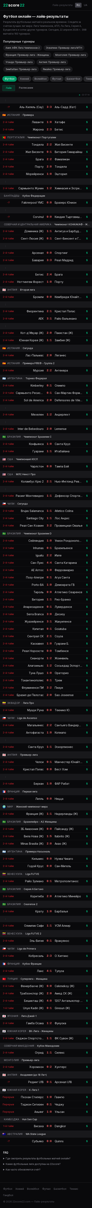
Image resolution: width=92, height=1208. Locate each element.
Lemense (61, 428)
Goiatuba (60, 629)
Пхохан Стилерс (32, 1097)
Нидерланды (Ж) (66, 813)
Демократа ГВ (65, 584)
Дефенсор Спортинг (69, 495)
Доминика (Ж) (34, 231)
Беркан (39, 783)
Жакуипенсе (63, 621)
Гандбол (8, 1195)
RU (78, 5)
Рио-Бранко (63, 599)
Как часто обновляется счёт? (23, 1169)
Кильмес (38, 858)
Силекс (60, 1052)
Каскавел (37, 643)
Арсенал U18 (63, 1082)
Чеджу (59, 1104)
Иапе (58, 555)
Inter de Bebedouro (31, 428)
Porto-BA (38, 584)
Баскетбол (73, 78)
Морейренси (35, 174)
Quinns (59, 1141)
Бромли (38, 297)
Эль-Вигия (37, 940)
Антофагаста (35, 732)
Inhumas (38, 548)
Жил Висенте (64, 144)
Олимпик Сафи (34, 925)
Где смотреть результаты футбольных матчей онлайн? (38, 1158)
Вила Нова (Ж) (34, 836)
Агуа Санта (62, 577)
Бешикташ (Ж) (34, 1000)
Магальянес (35, 725)
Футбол (9, 78)
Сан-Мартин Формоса (70, 393)
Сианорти (37, 658)
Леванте (38, 122)
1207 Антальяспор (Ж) (70, 1000)
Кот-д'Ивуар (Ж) (32, 333)
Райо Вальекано (66, 318)
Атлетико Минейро (68, 896)
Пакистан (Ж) (64, 333)
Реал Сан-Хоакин (32, 525)
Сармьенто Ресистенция (33, 393)
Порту (39, 166)
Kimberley (37, 385)
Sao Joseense (64, 695)
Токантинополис (32, 680)
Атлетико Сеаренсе (68, 592)
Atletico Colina (64, 511)
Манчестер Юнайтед (69, 762)
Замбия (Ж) (62, 340)
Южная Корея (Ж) (31, 340)
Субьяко (38, 1141)
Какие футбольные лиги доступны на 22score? (33, 1164)
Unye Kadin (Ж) (33, 1008)
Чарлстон (37, 466)
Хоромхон (36, 1067)
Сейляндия (36, 540)
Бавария (38, 260)
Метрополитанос (67, 881)
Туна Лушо (36, 673)
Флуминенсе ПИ (33, 687)
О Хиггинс (61, 956)
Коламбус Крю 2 (32, 481)
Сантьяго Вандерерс (69, 725)
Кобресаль (36, 956)
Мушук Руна (35, 710)
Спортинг (61, 252)
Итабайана (62, 451)
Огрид (39, 1052)
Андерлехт (62, 414)
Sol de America (34, 400)
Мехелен (37, 414)
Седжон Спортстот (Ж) (32, 1038)
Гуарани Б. (62, 643)
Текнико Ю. (62, 710)
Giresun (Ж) (62, 1008)
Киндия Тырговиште (69, 217)
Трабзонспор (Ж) (32, 993)
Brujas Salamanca (32, 511)
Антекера (61, 370)
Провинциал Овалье (69, 525)
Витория (38, 599)
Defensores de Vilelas (69, 400)
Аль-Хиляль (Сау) (32, 107)
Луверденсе (63, 606)
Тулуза (59, 971)
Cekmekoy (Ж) (64, 986)
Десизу (60, 614)
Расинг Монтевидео (30, 495)
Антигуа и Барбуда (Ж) (70, 231)
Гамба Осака (35, 1023)
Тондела (38, 144)
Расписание (26, 87)
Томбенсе (62, 651)
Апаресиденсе (33, 606)
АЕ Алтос (37, 570)
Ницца (59, 798)
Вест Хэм (61, 769)
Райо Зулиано (34, 881)
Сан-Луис (37, 562)
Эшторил (61, 174)
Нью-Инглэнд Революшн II (73, 481)
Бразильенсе (64, 548)
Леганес (60, 355)
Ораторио (62, 673)
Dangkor (60, 1126)
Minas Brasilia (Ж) (32, 843)
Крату (39, 911)
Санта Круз (62, 444)
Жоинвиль (62, 658)
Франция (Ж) (35, 813)
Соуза (59, 636)
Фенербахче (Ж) (32, 986)
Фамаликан (62, 159)
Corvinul (38, 217)
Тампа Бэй (62, 466)
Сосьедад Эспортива (70, 665)
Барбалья (61, 911)
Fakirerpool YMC (33, 202)
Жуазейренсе (34, 621)
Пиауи (59, 687)
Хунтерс (61, 1067)
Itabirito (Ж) (62, 836)
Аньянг (39, 1111)
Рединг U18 (36, 1082)
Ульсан (59, 1111)
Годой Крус (36, 866)
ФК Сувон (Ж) (64, 1038)
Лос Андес (62, 518)
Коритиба (37, 896)
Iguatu (40, 555)
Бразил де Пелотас (30, 695)
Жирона (38, 129)
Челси (39, 762)
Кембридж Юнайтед (69, 297)
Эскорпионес (64, 747)
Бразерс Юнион (65, 202)
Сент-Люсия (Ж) (32, 238)
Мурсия (38, 370)
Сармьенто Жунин (31, 188)
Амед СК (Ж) (63, 993)
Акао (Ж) (61, 843)
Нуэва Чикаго (64, 858)
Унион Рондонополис (69, 540)
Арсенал (38, 252)
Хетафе (60, 122)
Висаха (39, 1126)
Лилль (39, 798)
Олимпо (60, 385)
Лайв (9, 87)
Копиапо (60, 732)
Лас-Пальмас (34, 355)
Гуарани (38, 451)
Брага (40, 159)
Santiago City (35, 518)
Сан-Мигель (63, 866)
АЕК (41, 318)
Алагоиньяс (36, 665)
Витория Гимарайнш (68, 152)
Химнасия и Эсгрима (69, 188)
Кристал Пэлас (65, 311)
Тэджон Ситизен (32, 1104)
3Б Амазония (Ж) (32, 829)
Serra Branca (35, 614)
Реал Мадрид (64, 260)
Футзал (56, 78)
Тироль (39, 592)
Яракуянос (62, 940)
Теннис (73, 1188)
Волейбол (41, 78)
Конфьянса (36, 444)
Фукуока (60, 1023)
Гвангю (59, 1097)
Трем (58, 680)
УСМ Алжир (62, 925)
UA (85, 5)
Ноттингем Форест (30, 281)
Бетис (59, 129)
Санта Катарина (66, 562)
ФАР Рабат (62, 783)
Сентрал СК (35, 636)
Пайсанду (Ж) (64, 829)
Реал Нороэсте (33, 651)
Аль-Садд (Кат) (65, 107)
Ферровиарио (64, 570)
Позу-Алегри (35, 577)
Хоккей (24, 78)
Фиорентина (35, 311)
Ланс (40, 971)
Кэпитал (38, 629)
